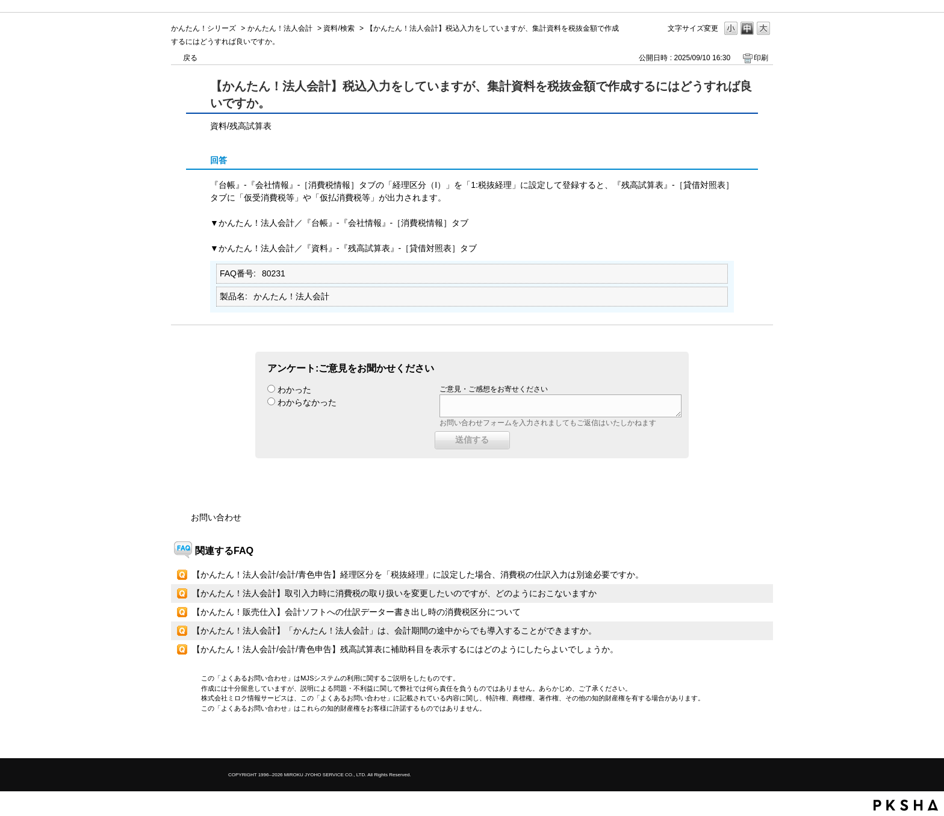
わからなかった (307, 402)
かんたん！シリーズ (203, 28)
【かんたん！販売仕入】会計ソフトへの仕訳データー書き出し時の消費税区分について (356, 612)
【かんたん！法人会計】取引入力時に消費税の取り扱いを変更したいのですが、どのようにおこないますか (394, 593)
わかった (294, 389)
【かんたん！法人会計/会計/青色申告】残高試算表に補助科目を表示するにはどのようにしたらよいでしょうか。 (405, 649)
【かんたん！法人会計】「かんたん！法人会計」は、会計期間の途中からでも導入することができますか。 (394, 630)
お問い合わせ (216, 517)
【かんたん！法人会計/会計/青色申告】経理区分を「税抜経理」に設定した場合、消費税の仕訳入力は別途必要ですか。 (418, 574)
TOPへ (743, 738)
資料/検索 (338, 28)
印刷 (761, 58)
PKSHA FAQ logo (906, 805)
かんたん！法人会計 (279, 28)
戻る (190, 58)
